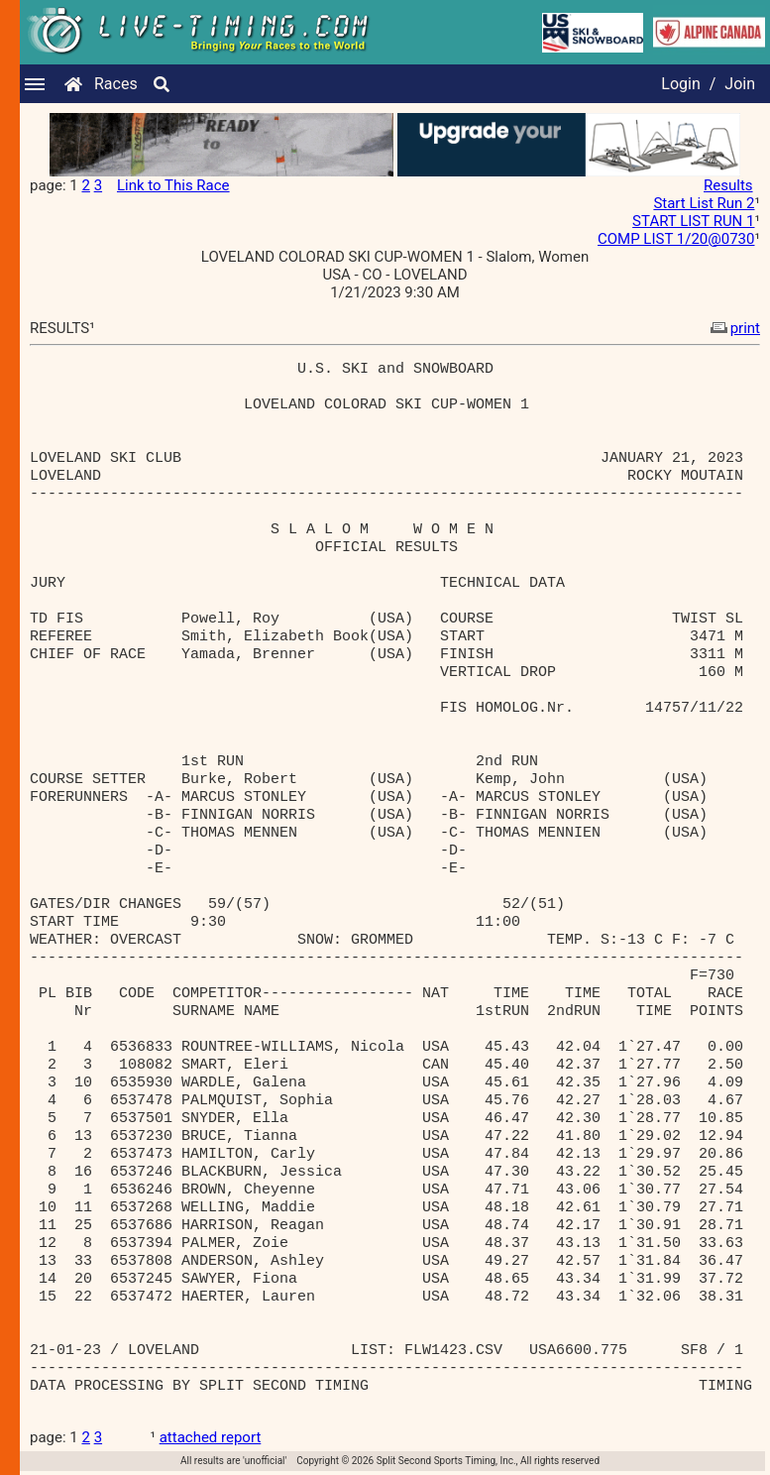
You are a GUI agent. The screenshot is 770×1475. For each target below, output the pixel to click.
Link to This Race (173, 185)
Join (739, 83)
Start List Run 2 (703, 203)
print (733, 328)
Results (728, 185)
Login (680, 83)
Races (116, 83)
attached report (211, 1437)
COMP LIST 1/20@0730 (676, 239)
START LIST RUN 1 (693, 221)
